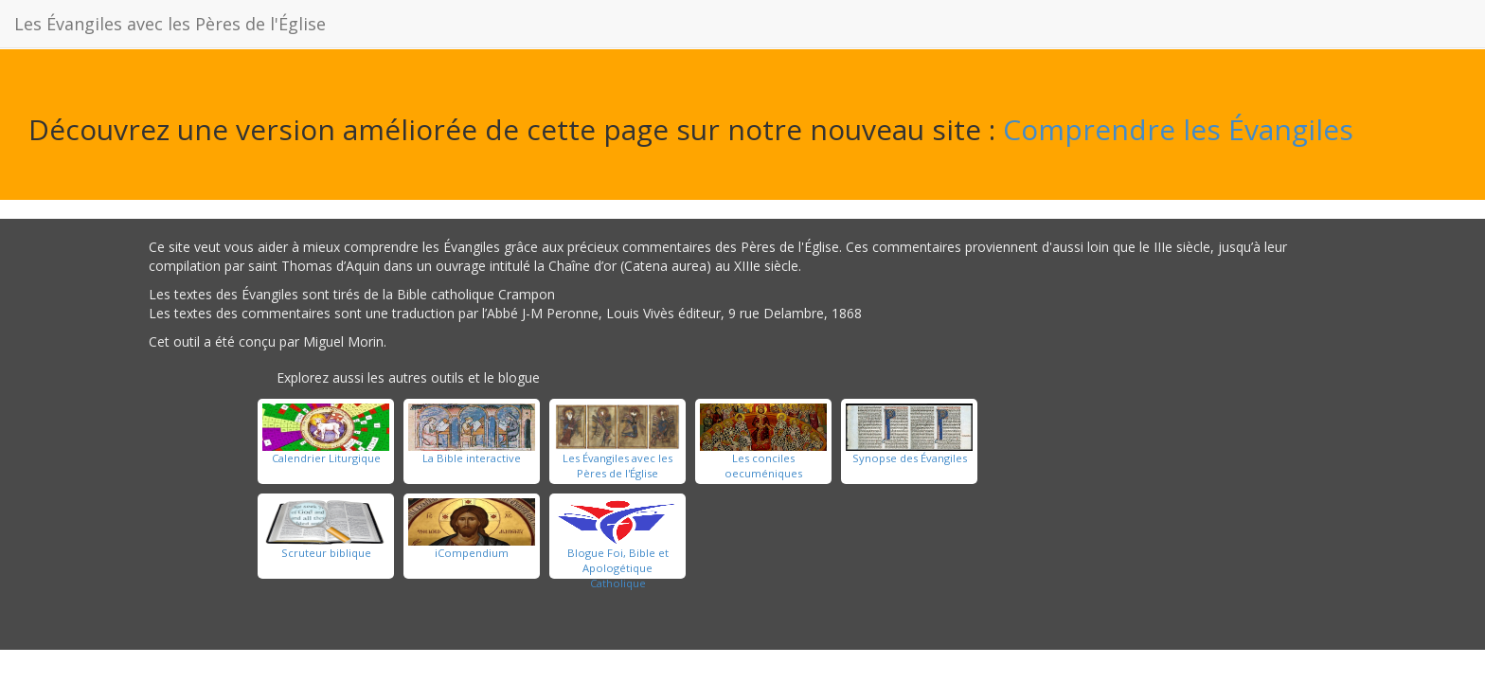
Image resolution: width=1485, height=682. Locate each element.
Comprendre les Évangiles (1178, 129)
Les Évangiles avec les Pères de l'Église (170, 23)
